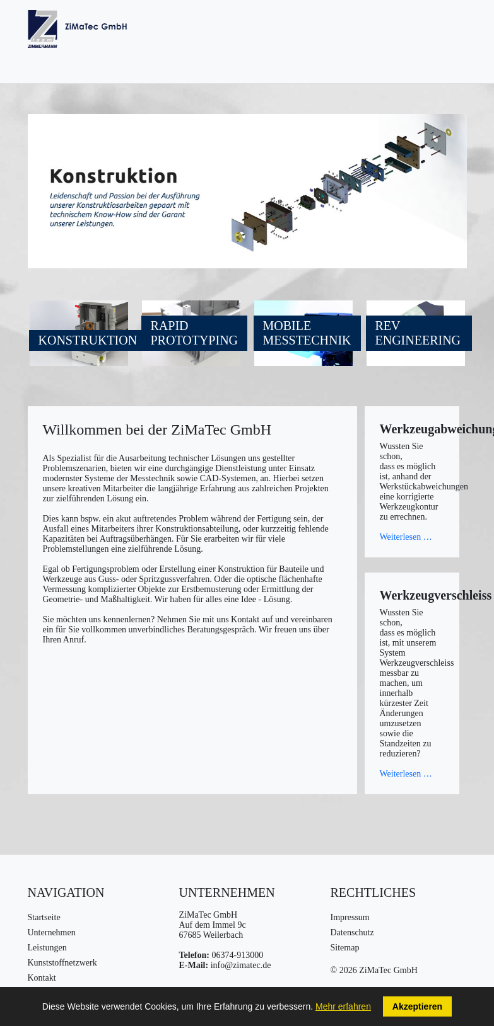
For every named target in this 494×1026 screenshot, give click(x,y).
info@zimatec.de (241, 965)
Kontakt (42, 978)
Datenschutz (352, 932)
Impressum (350, 917)
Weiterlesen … (406, 537)
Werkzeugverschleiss (436, 595)
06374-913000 (237, 955)
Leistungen (47, 947)
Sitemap (345, 947)
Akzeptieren (417, 1006)
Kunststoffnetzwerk (62, 962)
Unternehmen (52, 932)
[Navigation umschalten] (460, 31)
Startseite (44, 917)
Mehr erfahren (343, 1006)
